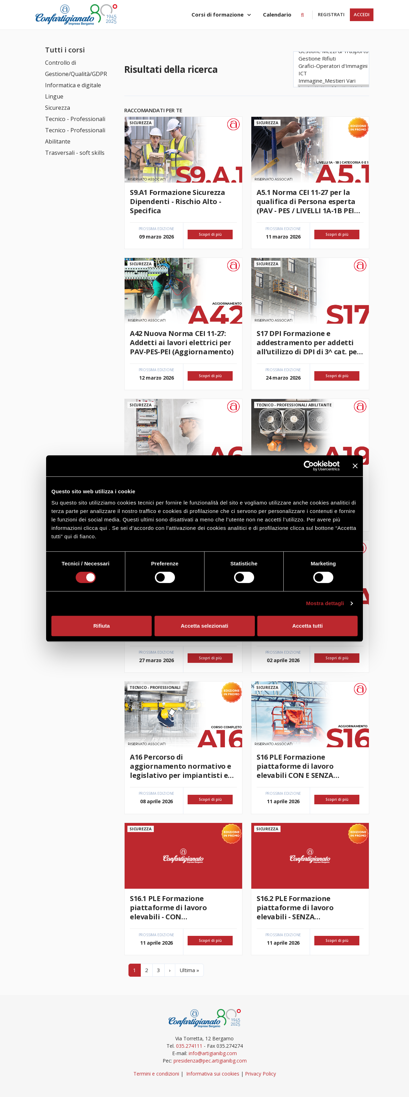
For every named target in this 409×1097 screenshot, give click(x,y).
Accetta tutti (307, 626)
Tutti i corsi (65, 50)
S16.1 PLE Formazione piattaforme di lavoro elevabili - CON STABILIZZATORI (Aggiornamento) (168, 907)
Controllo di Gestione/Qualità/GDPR (76, 68)
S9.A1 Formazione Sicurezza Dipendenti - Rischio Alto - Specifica (177, 201)
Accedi (362, 14)
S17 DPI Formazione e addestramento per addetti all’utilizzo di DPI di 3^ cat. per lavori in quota (308, 342)
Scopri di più (210, 234)
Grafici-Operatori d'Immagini (333, 66)
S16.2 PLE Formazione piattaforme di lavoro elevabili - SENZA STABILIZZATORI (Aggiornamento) (295, 907)
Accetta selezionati (204, 626)
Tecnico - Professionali (75, 119)
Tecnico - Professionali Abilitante (75, 135)
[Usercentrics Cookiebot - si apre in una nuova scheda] (309, 466)
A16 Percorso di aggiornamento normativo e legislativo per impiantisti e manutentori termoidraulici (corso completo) (180, 766)
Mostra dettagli (325, 603)
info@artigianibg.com (213, 1053)
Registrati (331, 14)
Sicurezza (57, 108)
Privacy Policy (260, 1073)
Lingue (54, 96)
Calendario (277, 14)
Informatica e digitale (73, 85)
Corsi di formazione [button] (218, 14)
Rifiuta (101, 626)
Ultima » (189, 970)
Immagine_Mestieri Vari (333, 80)
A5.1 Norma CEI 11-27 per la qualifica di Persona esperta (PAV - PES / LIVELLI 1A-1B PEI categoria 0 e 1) (306, 201)
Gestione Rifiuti (333, 58)
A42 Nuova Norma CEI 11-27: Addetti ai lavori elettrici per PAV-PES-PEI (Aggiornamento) (181, 342)
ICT (333, 73)
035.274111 (189, 1045)
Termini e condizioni (156, 1073)
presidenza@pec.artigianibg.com (210, 1060)
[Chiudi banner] (355, 465)
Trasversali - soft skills (75, 153)
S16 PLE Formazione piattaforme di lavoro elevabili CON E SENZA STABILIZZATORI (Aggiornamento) (295, 766)
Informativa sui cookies (212, 1073)
